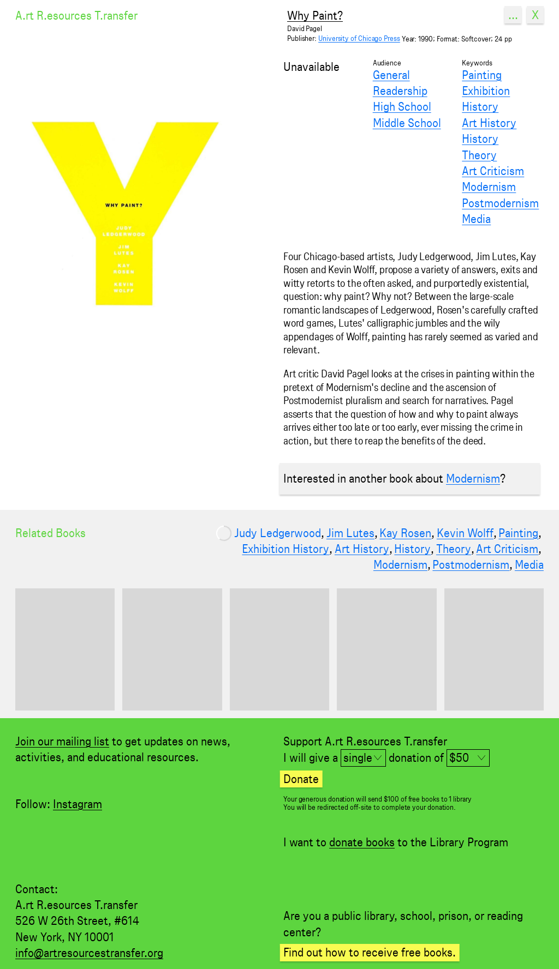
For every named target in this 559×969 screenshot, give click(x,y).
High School (402, 106)
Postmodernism (500, 203)
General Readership (400, 83)
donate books (362, 842)
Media (476, 219)
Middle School (407, 123)
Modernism (489, 186)
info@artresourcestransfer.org (89, 953)
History (480, 138)
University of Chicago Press (359, 38)
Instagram (77, 804)
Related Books (50, 533)
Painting (482, 75)
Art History (489, 123)
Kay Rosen (405, 533)
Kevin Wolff (465, 533)
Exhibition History (486, 98)
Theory (479, 155)
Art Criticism (493, 171)
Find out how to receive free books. (369, 952)
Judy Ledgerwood (277, 533)
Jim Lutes (350, 533)
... (513, 15)
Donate (301, 779)
